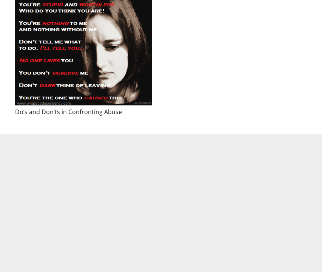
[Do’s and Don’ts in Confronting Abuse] (83, 52)
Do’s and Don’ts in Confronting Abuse (68, 112)
